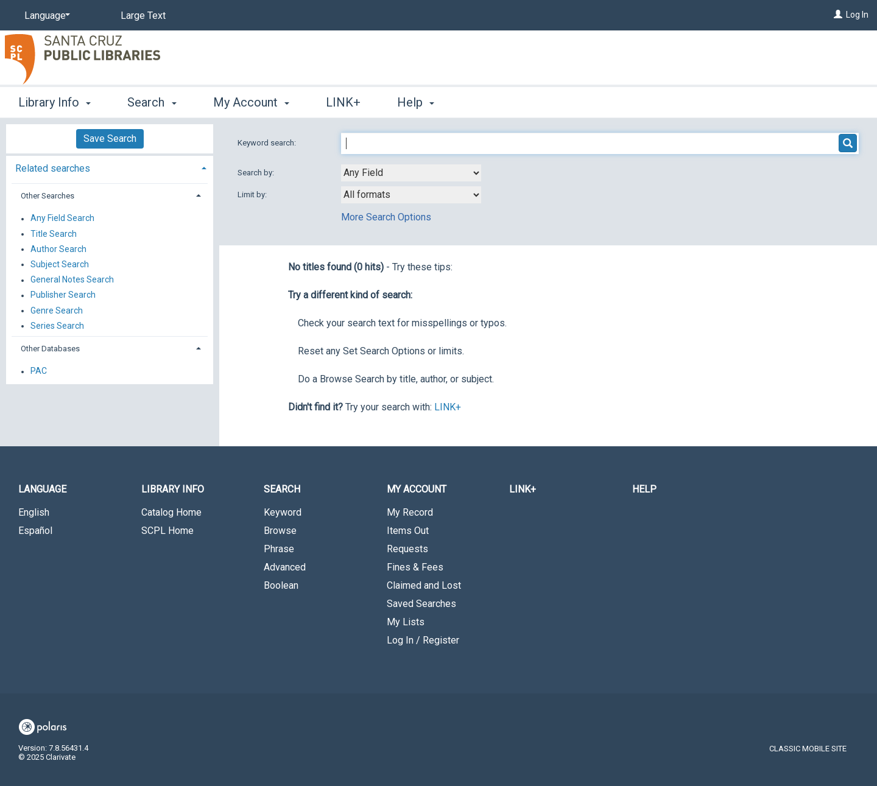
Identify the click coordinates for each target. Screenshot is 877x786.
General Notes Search (72, 280)
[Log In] (838, 14)
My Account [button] (251, 102)
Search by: (257, 172)
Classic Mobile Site (808, 748)
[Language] (45, 16)
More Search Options (386, 217)
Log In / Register (423, 640)
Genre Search (56, 310)
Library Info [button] (54, 102)
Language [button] (42, 489)
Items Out (408, 530)
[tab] (109, 167)
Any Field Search (62, 218)
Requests (407, 549)
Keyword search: (268, 142)
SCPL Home (167, 530)
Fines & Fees (415, 567)
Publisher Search (63, 295)
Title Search (53, 234)
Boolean (281, 585)
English (33, 512)
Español (35, 530)
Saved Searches (421, 603)
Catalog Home (171, 512)
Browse (280, 530)
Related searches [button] (52, 168)
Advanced (285, 567)
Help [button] (415, 102)
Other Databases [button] (50, 348)
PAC (38, 371)
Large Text (143, 15)
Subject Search (59, 264)
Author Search (58, 249)
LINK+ (343, 102)
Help (644, 489)
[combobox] (411, 172)
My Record (410, 512)
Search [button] (151, 102)
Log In (857, 14)
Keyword (282, 512)
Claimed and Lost (424, 585)
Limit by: (253, 194)
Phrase (279, 549)
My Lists (405, 622)
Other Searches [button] (47, 195)
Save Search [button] (109, 138)
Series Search (57, 326)
